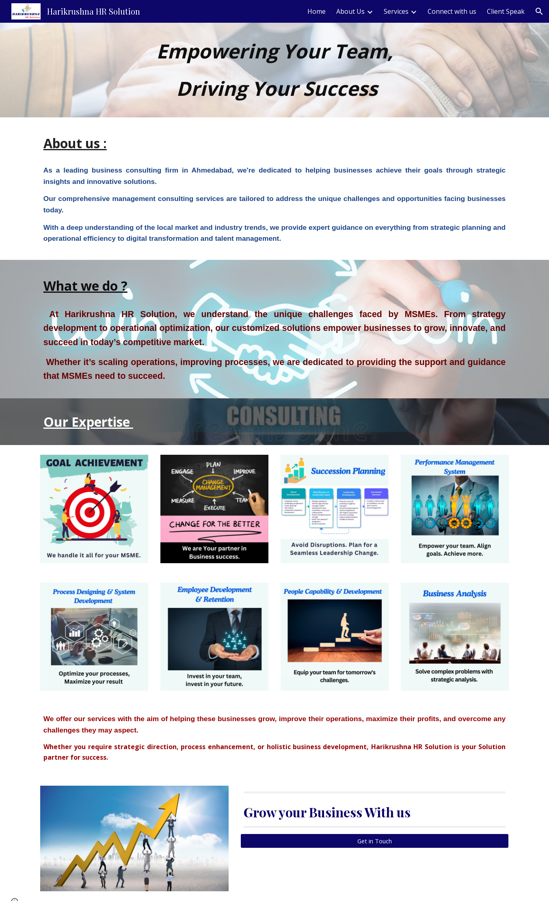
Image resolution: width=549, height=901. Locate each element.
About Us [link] (350, 11)
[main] (274, 70)
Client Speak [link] (506, 11)
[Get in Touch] (374, 841)
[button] (539, 11)
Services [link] (396, 11)
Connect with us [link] (452, 11)
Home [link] (316, 11)
